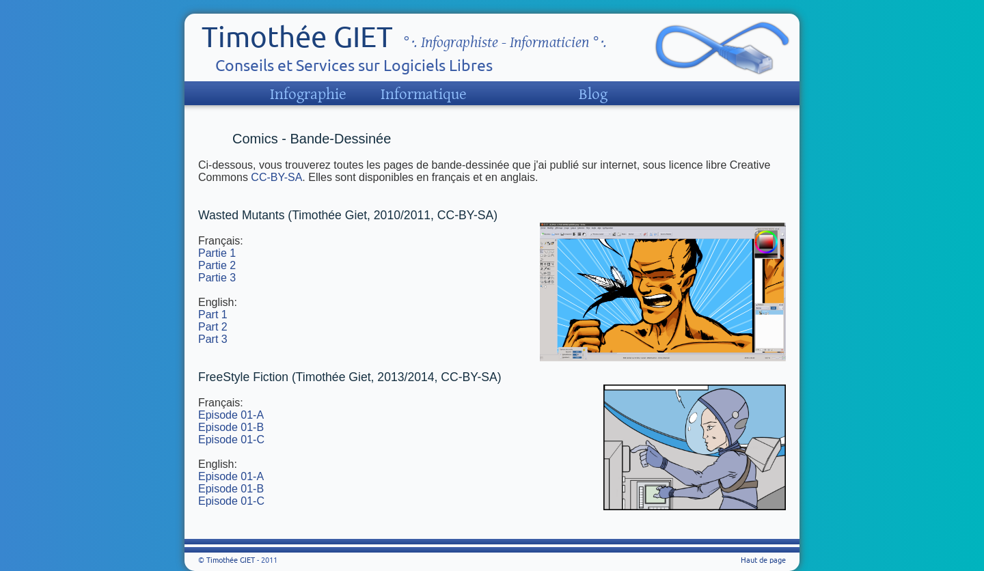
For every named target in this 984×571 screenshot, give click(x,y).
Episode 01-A (231, 415)
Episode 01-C (231, 439)
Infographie (308, 94)
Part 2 (213, 327)
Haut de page (763, 560)
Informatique (424, 94)
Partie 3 (217, 277)
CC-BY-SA (276, 177)
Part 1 (213, 314)
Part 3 (213, 339)
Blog (593, 94)
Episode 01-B (231, 427)
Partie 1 (217, 253)
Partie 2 (217, 265)
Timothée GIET (297, 36)
